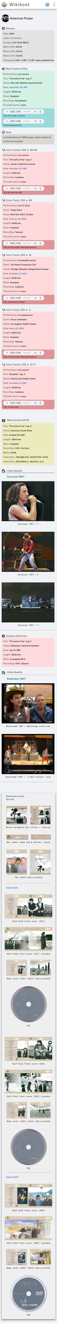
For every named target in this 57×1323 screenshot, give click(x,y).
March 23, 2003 (16, 328)
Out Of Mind (15, 38)
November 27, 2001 (18, 383)
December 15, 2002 (18, 273)
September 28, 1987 (18, 87)
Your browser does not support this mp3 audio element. (23, 111)
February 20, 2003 (17, 219)
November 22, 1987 (18, 168)
